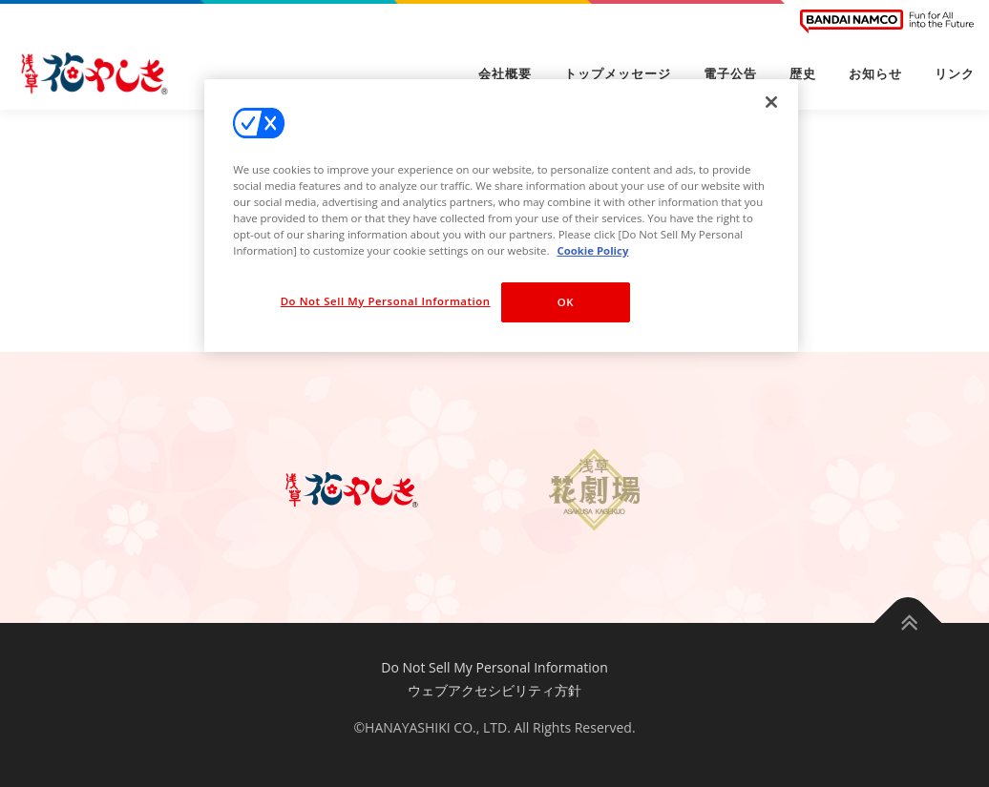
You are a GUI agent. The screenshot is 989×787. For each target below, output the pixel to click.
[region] (501, 215)
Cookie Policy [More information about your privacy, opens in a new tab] (592, 250)
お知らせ (875, 74)
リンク (955, 74)
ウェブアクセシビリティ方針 (494, 690)
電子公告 (730, 74)
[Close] (771, 102)
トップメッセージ (617, 74)
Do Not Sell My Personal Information (494, 667)
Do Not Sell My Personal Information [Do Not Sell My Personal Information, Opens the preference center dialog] (386, 301)
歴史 (802, 74)
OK (566, 302)
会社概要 (505, 74)
